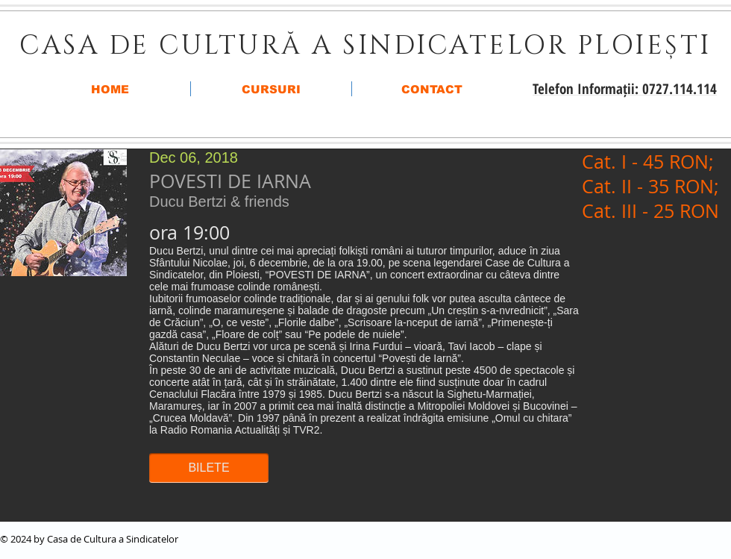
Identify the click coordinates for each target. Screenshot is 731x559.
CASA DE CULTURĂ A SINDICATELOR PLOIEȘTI (365, 45)
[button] (209, 468)
